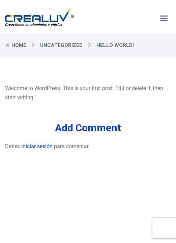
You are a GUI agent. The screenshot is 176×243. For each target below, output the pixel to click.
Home (18, 45)
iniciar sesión (37, 146)
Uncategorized (61, 45)
